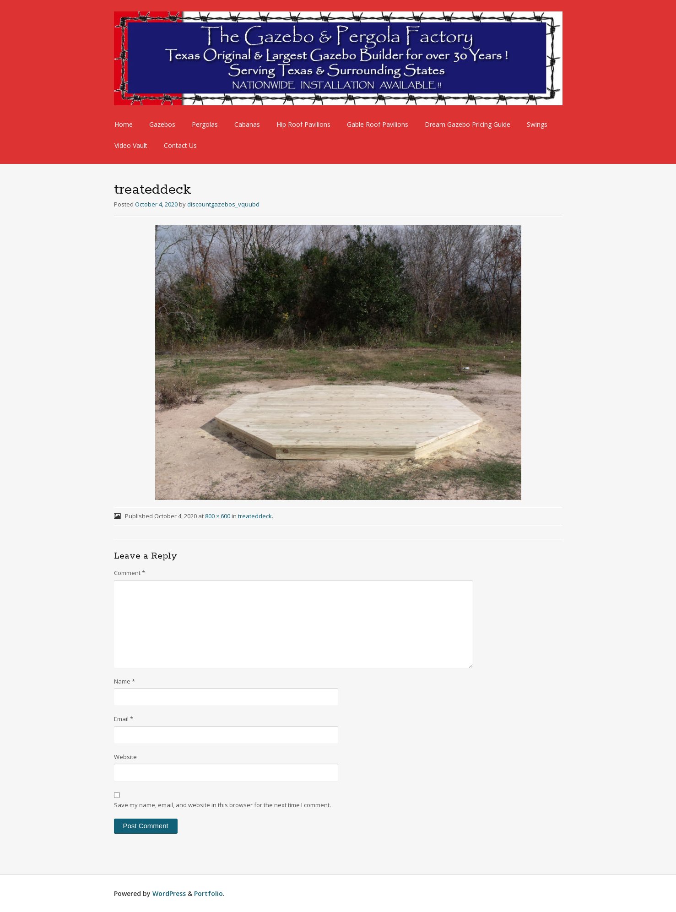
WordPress (169, 893)
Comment (129, 573)
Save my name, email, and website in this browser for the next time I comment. (222, 805)
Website (125, 757)
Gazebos (162, 124)
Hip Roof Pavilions (303, 124)
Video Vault (130, 145)
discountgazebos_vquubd (223, 204)
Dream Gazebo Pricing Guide (467, 124)
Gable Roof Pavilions (377, 124)
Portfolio (208, 893)
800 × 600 (217, 516)
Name (124, 681)
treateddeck (255, 516)
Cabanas (247, 124)
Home (123, 124)
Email (123, 719)
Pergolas (205, 124)
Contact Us (180, 145)
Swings (537, 124)
